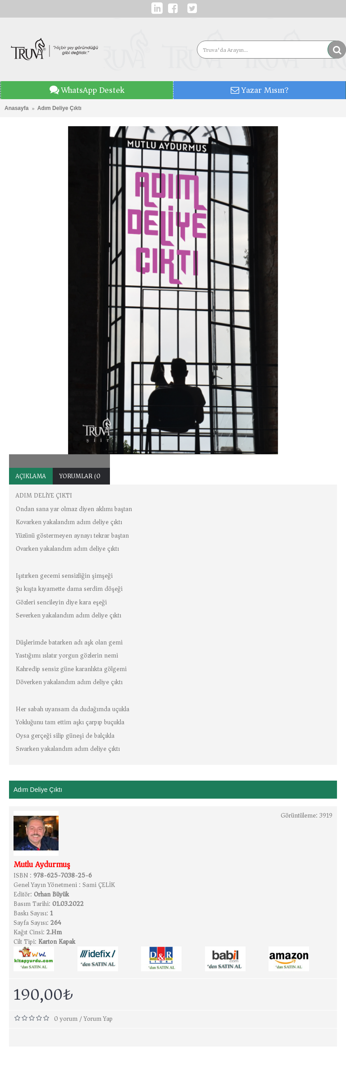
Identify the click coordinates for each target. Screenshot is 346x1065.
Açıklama (31, 476)
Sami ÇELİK (98, 885)
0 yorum (65, 1018)
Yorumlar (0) (81, 476)
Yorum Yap (98, 1018)
